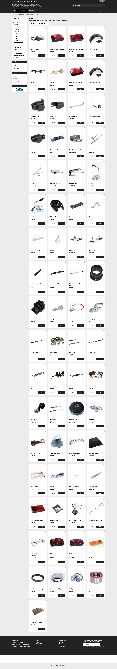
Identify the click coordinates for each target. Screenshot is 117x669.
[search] (103, 5)
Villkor (17, 1)
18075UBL (17, 38)
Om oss (13, 1)
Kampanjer (32, 10)
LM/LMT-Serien (19, 33)
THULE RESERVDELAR (20, 53)
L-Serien (17, 29)
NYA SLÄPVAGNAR (20, 42)
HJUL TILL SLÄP (20, 44)
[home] (14, 11)
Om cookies (16, 81)
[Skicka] (102, 644)
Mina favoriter (34, 1)
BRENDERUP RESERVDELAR (20, 47)
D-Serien (17, 31)
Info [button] (34, 55)
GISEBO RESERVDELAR (20, 55)
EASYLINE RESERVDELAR (20, 50)
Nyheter (21, 1)
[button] (41, 55)
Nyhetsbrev (16, 80)
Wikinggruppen (63, 665)
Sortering (32, 23)
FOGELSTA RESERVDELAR (20, 25)
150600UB (17, 36)
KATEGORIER (22, 10)
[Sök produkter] (86, 5)
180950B (17, 40)
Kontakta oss (27, 1)
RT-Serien (17, 34)
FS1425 (16, 27)
